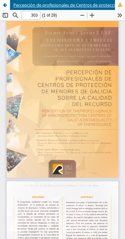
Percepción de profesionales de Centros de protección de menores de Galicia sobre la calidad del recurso (69, 5)
